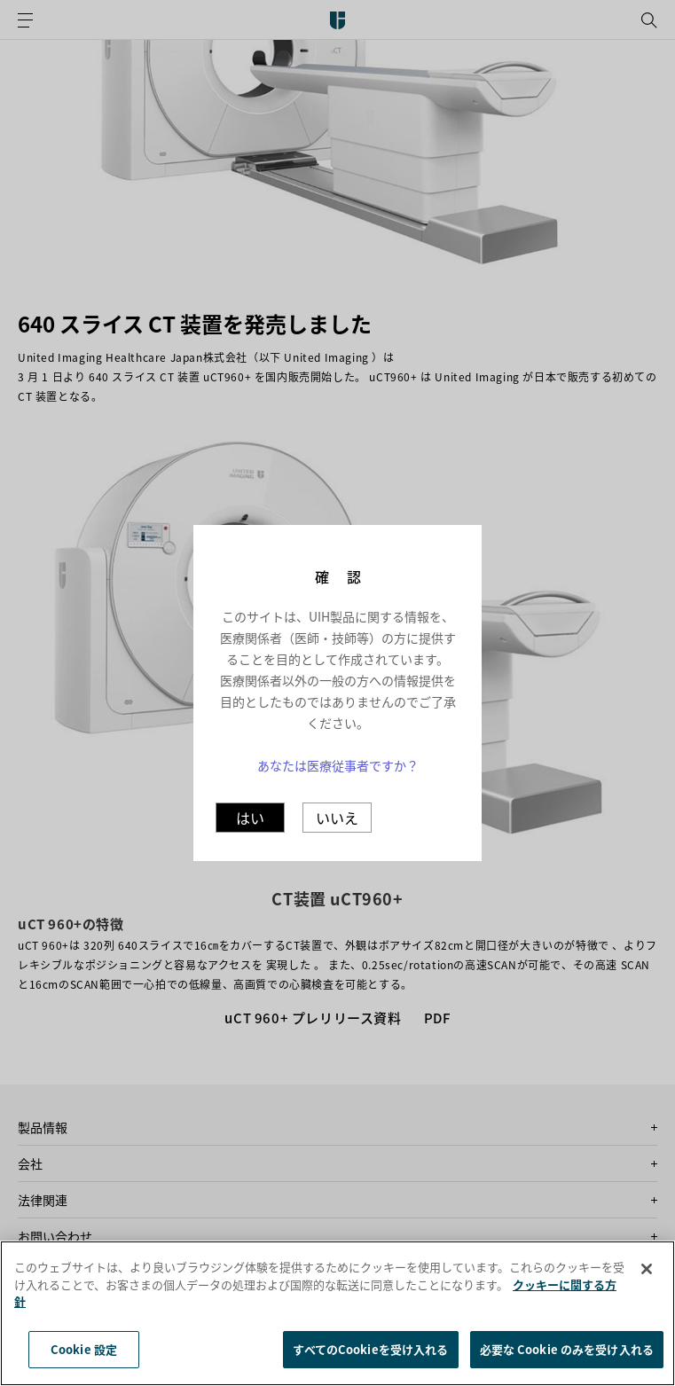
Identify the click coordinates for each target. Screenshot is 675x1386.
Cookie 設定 (84, 1362)
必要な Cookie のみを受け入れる (567, 1362)
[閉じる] (646, 1282)
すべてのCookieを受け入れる (370, 1362)
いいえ (337, 817)
